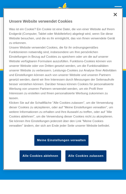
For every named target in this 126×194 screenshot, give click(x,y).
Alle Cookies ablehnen (40, 155)
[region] (63, 89)
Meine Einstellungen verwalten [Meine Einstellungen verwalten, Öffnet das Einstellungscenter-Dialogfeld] (61, 140)
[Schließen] (115, 14)
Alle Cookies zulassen (85, 155)
